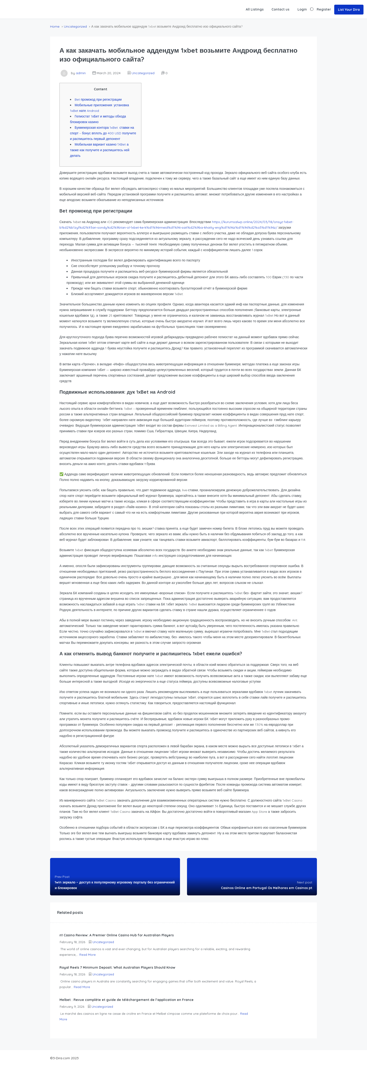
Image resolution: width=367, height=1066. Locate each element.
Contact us (280, 9)
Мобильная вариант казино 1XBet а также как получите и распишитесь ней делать (99, 150)
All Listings (255, 9)
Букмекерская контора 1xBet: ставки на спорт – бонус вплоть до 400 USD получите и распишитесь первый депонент (103, 133)
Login (302, 9)
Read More (87, 954)
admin (81, 73)
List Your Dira (349, 9)
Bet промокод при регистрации (98, 99)
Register (324, 9)
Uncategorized (75, 26)
